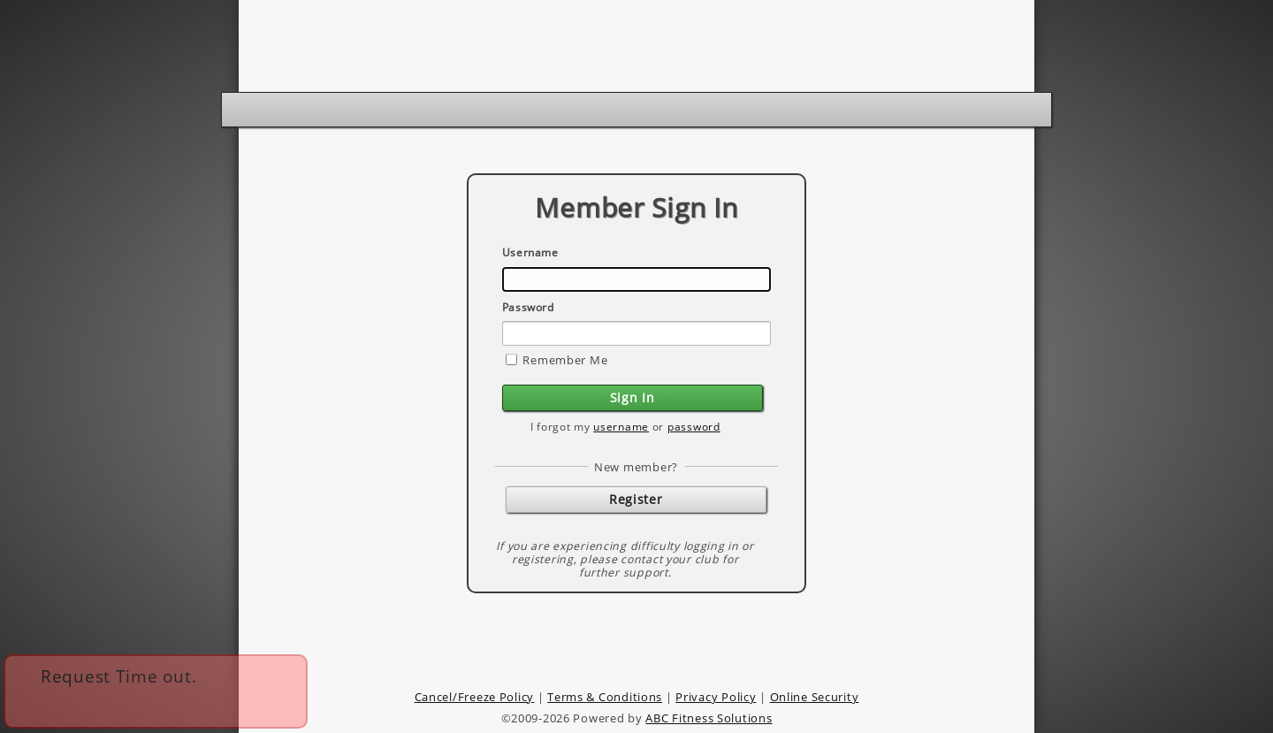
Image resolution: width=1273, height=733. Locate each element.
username (621, 426)
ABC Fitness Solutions (708, 718)
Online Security (814, 697)
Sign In (632, 397)
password (693, 426)
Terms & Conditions (604, 697)
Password (528, 307)
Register (635, 499)
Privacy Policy (715, 697)
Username (530, 252)
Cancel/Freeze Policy (474, 697)
